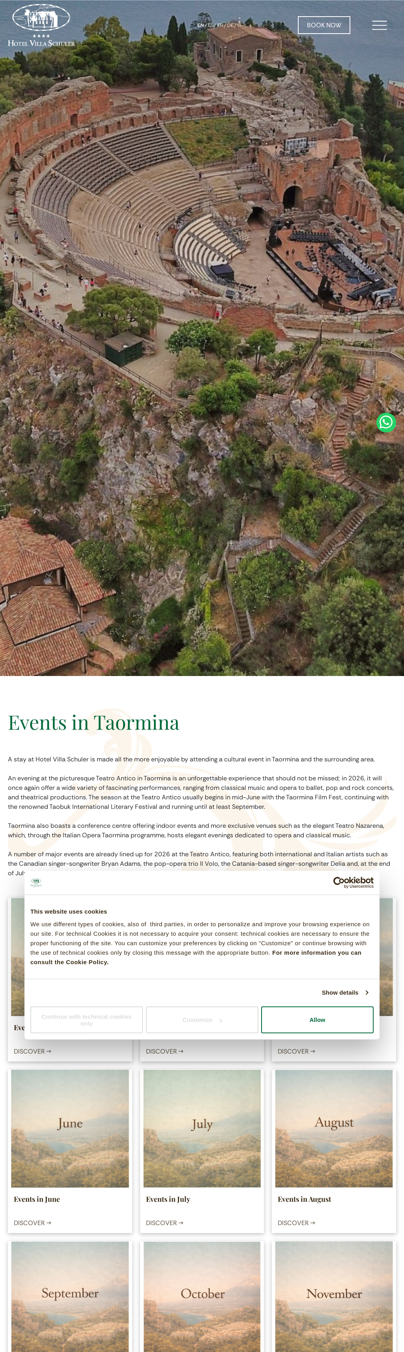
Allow (317, 1019)
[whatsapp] (386, 676)
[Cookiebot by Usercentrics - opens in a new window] (339, 883)
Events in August (304, 1199)
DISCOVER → (32, 1051)
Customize (202, 1019)
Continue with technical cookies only (86, 1020)
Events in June (37, 1199)
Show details (340, 992)
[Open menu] (379, 25)
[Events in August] (334, 1128)
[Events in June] (70, 1128)
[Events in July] (202, 1128)
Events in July (168, 1199)
